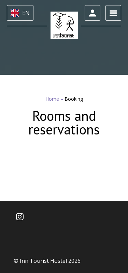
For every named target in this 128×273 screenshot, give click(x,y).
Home (52, 99)
